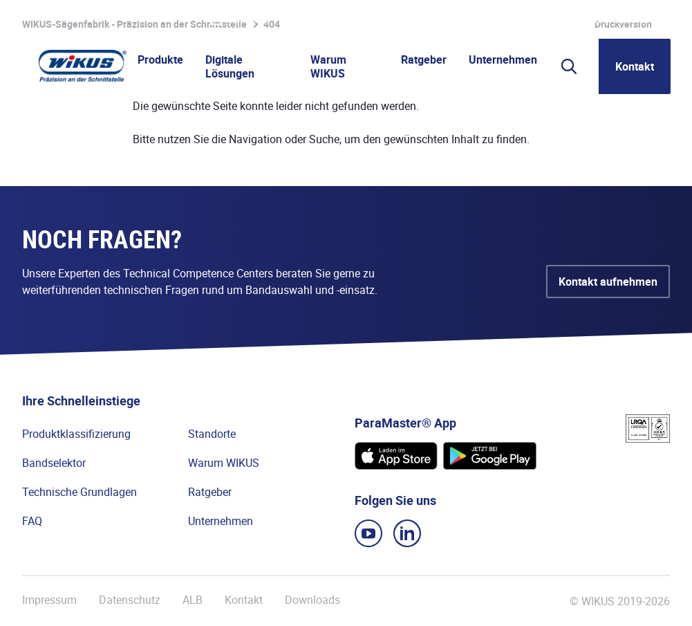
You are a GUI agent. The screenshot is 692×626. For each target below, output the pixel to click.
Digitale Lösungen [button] (229, 66)
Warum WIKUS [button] (328, 66)
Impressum (49, 600)
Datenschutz (129, 600)
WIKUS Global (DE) (625, 19)
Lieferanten (501, 19)
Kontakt (634, 66)
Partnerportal (367, 19)
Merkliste (239, 19)
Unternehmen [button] (503, 59)
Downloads (312, 600)
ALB (193, 600)
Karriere (303, 19)
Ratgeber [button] (424, 59)
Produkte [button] (160, 59)
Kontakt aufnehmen (608, 281)
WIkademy (436, 19)
